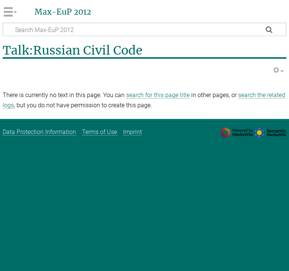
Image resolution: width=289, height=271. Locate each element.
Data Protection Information (39, 132)
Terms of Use (99, 132)
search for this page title (158, 95)
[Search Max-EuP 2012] (144, 29)
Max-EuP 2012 (63, 12)
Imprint (132, 132)
